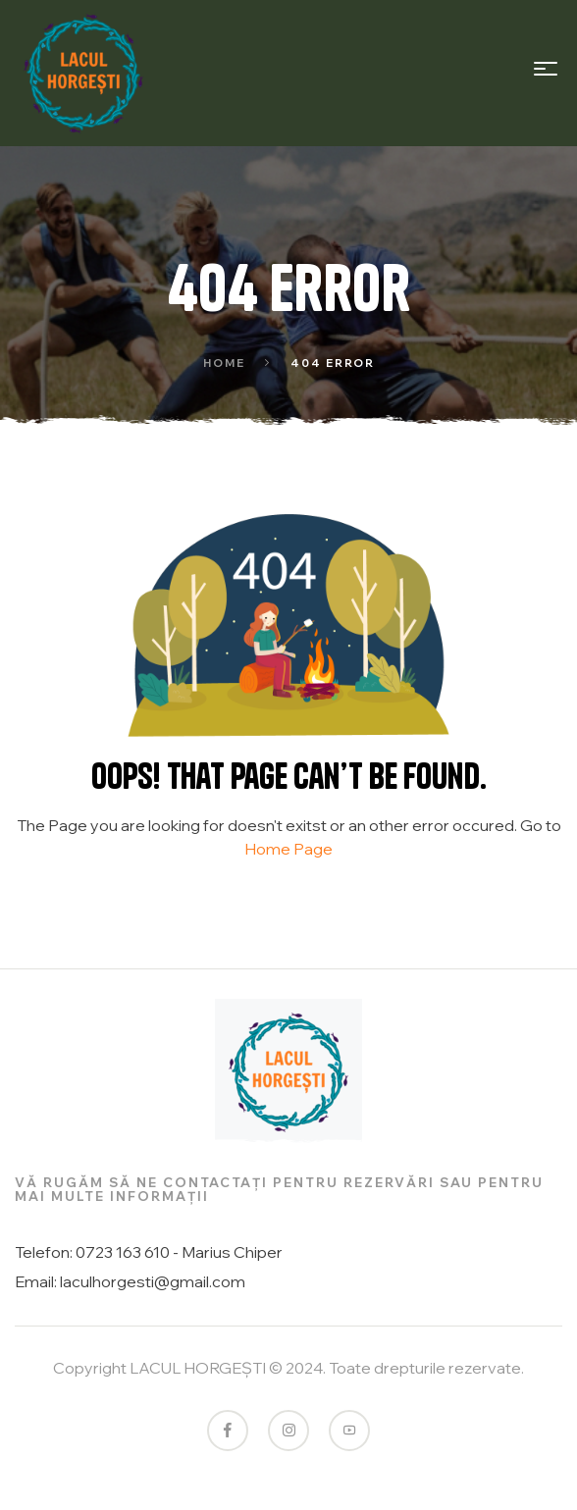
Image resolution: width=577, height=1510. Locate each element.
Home (224, 363)
